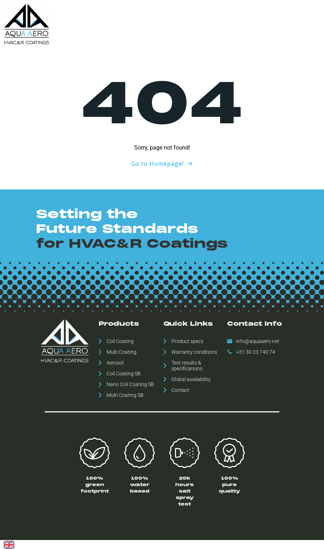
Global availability (197, 24)
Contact (311, 24)
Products (158, 24)
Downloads (238, 24)
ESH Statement (276, 24)
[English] (9, 544)
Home (133, 24)
